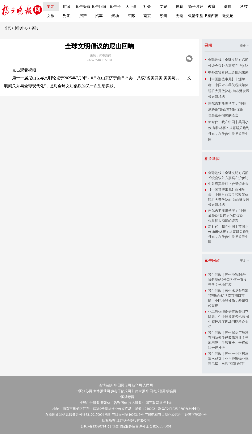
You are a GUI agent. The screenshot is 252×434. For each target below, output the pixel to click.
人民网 (148, 385)
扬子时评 (195, 6)
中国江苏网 (84, 391)
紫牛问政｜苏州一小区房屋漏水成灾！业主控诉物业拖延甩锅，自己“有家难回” (228, 358)
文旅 (50, 16)
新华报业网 (101, 391)
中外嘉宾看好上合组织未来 (228, 72)
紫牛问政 (98, 6)
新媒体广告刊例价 (113, 403)
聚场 (115, 16)
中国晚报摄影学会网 (161, 391)
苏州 (163, 16)
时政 (67, 6)
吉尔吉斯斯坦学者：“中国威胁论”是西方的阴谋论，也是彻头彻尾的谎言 (227, 109)
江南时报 (138, 391)
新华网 (137, 385)
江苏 (131, 16)
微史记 (228, 16)
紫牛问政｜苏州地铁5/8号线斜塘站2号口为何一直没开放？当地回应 (227, 279)
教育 (211, 6)
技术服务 (135, 403)
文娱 (163, 6)
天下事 (131, 6)
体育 (179, 6)
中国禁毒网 (126, 397)
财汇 (67, 16)
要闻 (50, 6)
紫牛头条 (83, 6)
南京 (147, 16)
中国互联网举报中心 (157, 403)
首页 (7, 28)
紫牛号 (115, 6)
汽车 (99, 16)
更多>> (244, 45)
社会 (147, 6)
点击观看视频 (24, 70)
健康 (228, 6)
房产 (83, 16)
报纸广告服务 (89, 403)
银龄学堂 (195, 16)
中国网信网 (122, 385)
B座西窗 (212, 16)
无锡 (179, 16)
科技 (244, 6)
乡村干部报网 (121, 391)
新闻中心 (21, 28)
